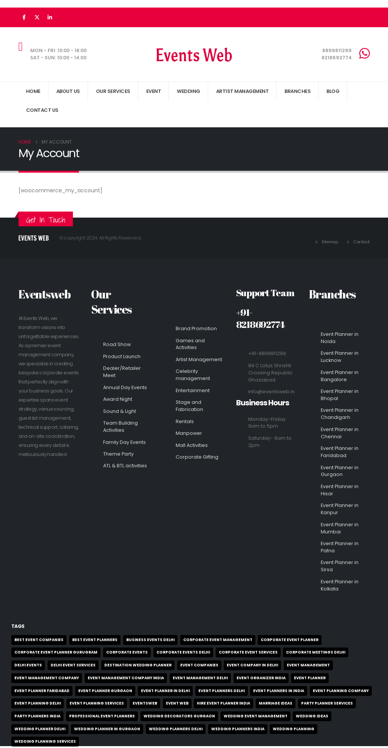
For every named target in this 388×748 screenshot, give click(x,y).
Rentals (185, 421)
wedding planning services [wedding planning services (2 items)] (45, 741)
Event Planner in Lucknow (340, 356)
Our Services (113, 91)
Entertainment (193, 390)
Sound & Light (119, 411)
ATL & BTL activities (125, 465)
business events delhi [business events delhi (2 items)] (150, 640)
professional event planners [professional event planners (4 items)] (102, 716)
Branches (297, 91)
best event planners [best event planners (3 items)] (94, 640)
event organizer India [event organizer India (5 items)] (261, 678)
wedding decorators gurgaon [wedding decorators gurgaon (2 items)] (179, 716)
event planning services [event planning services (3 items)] (97, 703)
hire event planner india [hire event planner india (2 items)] (223, 703)
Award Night (117, 399)
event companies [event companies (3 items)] (199, 665)
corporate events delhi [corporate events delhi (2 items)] (183, 652)
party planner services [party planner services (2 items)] (327, 703)
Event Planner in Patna (340, 547)
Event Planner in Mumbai (340, 528)
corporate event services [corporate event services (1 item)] (248, 652)
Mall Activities (192, 445)
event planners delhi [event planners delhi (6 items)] (221, 691)
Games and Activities (190, 344)
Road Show (117, 344)
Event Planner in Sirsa (340, 566)
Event (153, 91)
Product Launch (122, 356)
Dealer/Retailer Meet (122, 372)
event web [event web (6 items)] (177, 703)
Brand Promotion (196, 328)
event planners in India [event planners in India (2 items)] (278, 691)
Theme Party (118, 454)
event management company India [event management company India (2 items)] (126, 678)
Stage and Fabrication (189, 406)
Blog (332, 91)
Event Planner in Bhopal (340, 395)
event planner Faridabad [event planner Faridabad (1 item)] (42, 691)
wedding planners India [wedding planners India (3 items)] (237, 729)
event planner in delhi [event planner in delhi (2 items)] (165, 691)
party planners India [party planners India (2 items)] (37, 716)
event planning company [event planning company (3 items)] (341, 691)
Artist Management (199, 359)
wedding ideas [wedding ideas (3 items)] (312, 716)
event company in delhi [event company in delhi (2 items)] (252, 665)
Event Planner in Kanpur (340, 509)
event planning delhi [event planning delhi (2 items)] (37, 703)
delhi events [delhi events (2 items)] (28, 665)
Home (33, 91)
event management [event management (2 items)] (308, 665)
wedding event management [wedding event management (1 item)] (256, 716)
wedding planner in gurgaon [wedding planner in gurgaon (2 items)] (107, 729)
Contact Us (42, 110)
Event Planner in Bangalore (340, 376)
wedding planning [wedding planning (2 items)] (293, 729)
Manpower (189, 433)
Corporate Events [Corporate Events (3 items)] (127, 652)
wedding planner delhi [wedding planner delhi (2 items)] (39, 729)
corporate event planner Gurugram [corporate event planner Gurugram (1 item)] (55, 652)
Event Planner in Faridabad (340, 452)
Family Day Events (124, 442)
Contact (361, 242)
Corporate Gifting (197, 457)
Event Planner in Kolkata (340, 585)
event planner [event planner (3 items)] (310, 678)
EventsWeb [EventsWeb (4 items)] (145, 703)
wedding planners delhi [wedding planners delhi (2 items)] (176, 729)
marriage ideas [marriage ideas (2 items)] (275, 703)
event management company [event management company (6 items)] (46, 678)
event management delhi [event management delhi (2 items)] (200, 678)
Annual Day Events (125, 387)
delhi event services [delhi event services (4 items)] (73, 665)
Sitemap (330, 242)
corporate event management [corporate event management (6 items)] (217, 640)
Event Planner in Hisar (340, 490)
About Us (68, 91)
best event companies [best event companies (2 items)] (38, 640)
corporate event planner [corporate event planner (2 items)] (289, 640)
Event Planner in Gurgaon (340, 471)
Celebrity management (193, 375)
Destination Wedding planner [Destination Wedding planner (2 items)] (138, 665)
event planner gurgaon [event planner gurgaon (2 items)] (105, 691)
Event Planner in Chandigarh (340, 413)
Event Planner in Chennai (340, 433)
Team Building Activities (120, 426)
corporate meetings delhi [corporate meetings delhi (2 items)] (315, 652)
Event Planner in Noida (340, 338)
